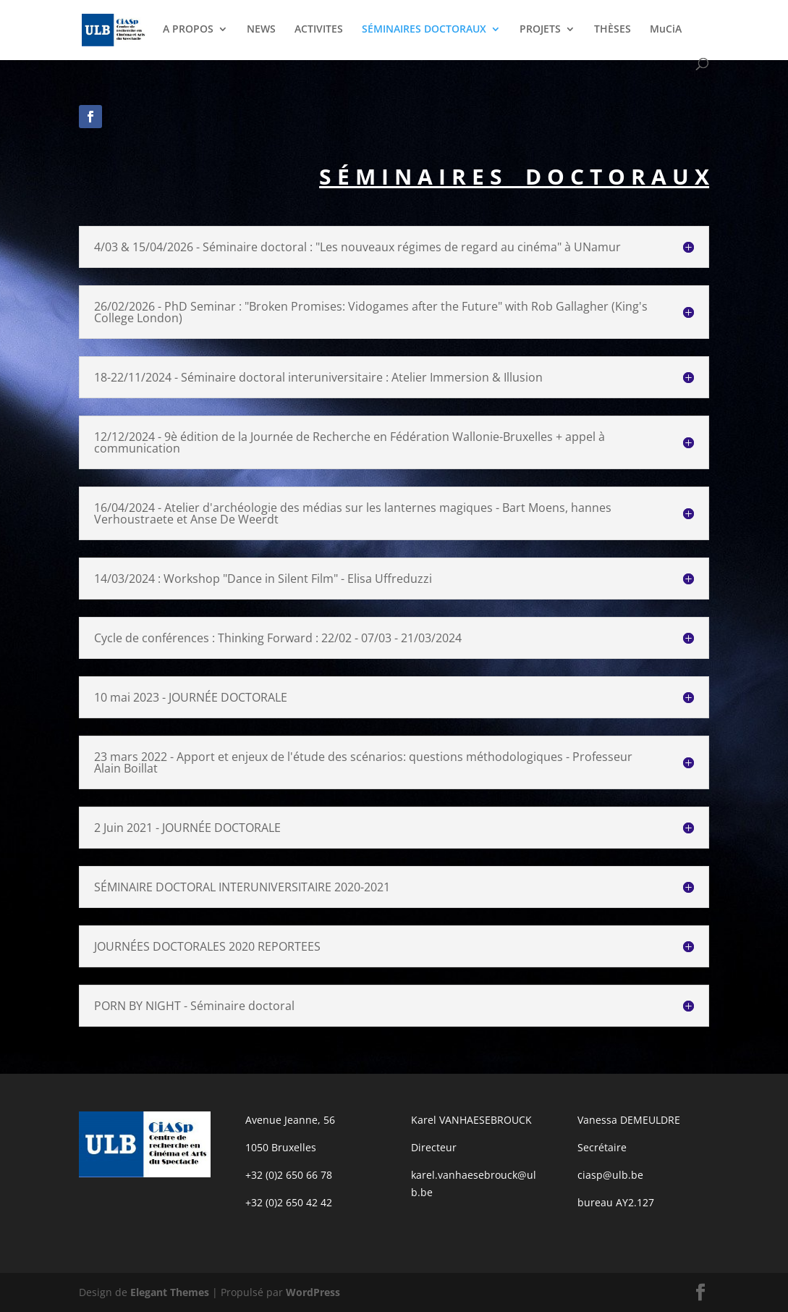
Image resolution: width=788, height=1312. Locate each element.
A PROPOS (188, 29)
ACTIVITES (319, 29)
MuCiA (666, 29)
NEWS (261, 29)
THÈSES (612, 29)
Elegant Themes (169, 1292)
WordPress (313, 1292)
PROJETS (540, 29)
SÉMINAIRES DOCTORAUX (424, 29)
